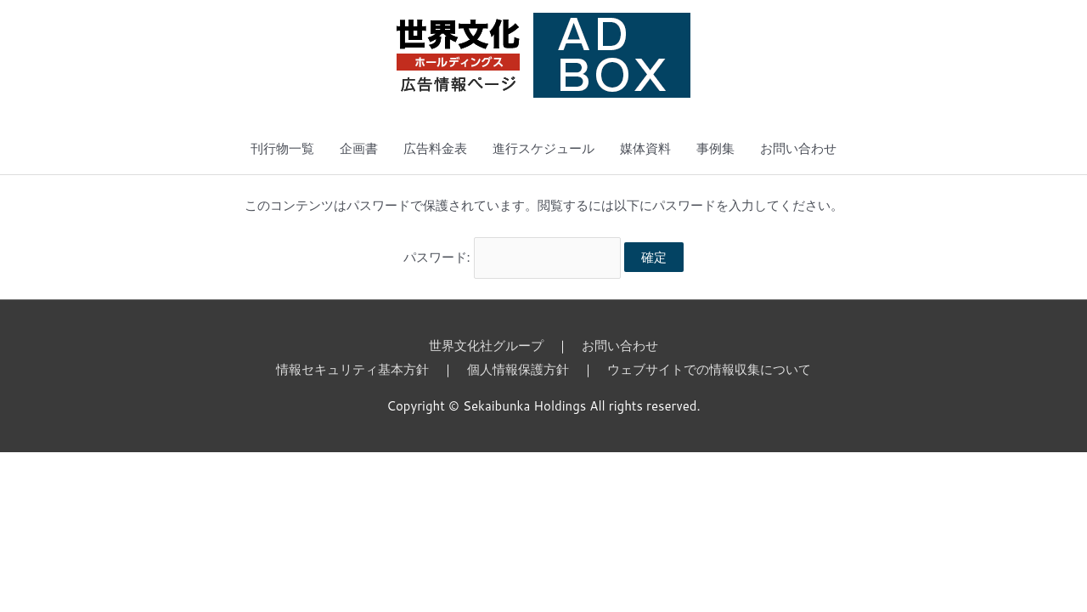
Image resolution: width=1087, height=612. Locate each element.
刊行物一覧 (282, 148)
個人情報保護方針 (518, 369)
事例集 (715, 148)
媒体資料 (645, 148)
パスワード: (512, 257)
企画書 (359, 148)
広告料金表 (435, 148)
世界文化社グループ (486, 345)
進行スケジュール (543, 148)
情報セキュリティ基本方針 (352, 369)
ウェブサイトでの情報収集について (709, 369)
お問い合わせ (798, 148)
